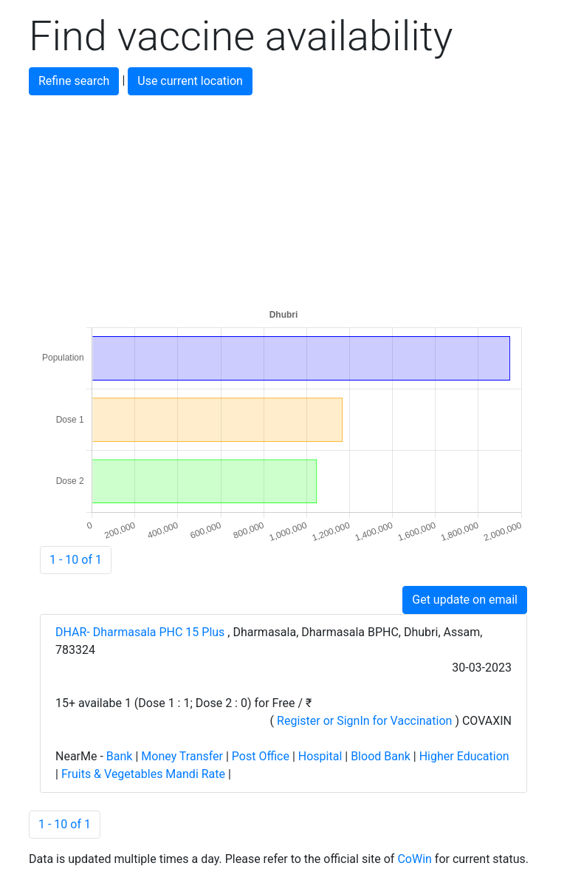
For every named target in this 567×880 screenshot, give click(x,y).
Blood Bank (380, 756)
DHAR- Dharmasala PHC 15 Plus (141, 632)
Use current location (190, 81)
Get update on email (465, 600)
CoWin (414, 859)
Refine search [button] (73, 81)
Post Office (260, 756)
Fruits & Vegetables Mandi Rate (143, 774)
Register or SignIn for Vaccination (364, 721)
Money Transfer (182, 756)
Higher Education (464, 756)
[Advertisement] (283, 198)
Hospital (320, 756)
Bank (119, 756)
